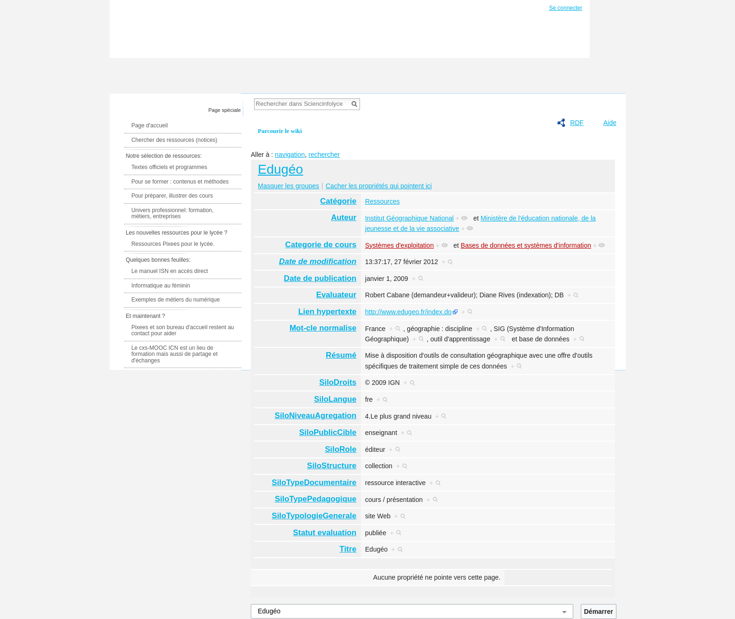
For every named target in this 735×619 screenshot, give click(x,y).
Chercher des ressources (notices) (174, 140)
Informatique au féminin (160, 285)
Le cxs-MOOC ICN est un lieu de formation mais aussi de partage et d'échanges (174, 354)
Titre (347, 549)
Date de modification (317, 261)
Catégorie (338, 201)
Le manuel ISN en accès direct (169, 271)
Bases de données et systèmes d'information (526, 245)
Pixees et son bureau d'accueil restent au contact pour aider (182, 330)
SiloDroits (337, 382)
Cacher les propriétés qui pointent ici (379, 186)
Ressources (382, 201)
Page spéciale (225, 110)
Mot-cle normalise (323, 328)
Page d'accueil (149, 125)
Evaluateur (336, 294)
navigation (290, 154)
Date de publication (320, 278)
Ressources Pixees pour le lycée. (172, 244)
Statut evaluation (324, 532)
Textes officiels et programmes (169, 167)
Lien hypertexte (327, 311)
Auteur (343, 217)
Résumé (341, 355)
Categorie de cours (320, 244)
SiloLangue (335, 399)
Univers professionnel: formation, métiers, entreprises (172, 213)
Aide (609, 122)
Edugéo (280, 169)
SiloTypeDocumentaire (314, 482)
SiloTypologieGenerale (314, 515)
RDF (577, 122)
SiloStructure (331, 465)
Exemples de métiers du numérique (175, 299)
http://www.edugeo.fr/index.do (408, 312)
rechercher (324, 154)
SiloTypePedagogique (315, 498)
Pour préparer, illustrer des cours (172, 195)
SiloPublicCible (327, 432)
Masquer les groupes (288, 186)
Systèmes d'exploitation (399, 245)
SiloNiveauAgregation (315, 415)
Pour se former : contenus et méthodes (179, 181)
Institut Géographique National (409, 218)
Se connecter (565, 8)
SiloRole (340, 449)
